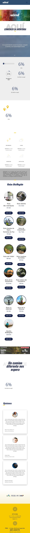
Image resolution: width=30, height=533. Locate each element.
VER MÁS (8, 213)
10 (18, 19)
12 (20, 19)
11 (19, 19)
